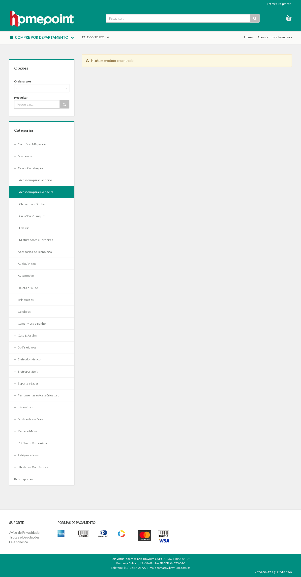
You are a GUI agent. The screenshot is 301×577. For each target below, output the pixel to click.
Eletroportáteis (26, 371)
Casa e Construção (28, 168)
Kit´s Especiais (23, 479)
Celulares (22, 311)
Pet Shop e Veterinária (30, 443)
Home (248, 37)
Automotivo (24, 275)
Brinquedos (24, 300)
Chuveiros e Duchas (32, 204)
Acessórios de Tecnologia (33, 252)
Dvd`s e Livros (25, 347)
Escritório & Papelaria (30, 144)
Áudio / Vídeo (25, 264)
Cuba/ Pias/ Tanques (32, 216)
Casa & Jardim (25, 335)
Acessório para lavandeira (275, 37)
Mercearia (23, 156)
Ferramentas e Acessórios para (37, 395)
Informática (23, 407)
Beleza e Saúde (26, 288)
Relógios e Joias (26, 455)
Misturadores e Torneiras (36, 240)
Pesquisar (21, 97)
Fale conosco (18, 542)
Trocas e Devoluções (24, 537)
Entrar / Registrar (279, 4)
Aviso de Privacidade (24, 533)
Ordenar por (22, 81)
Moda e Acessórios (28, 419)
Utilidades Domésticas (31, 467)
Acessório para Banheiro (35, 180)
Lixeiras (24, 228)
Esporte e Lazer (26, 383)
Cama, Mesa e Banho (30, 323)
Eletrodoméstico (27, 359)
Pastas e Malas (25, 431)
